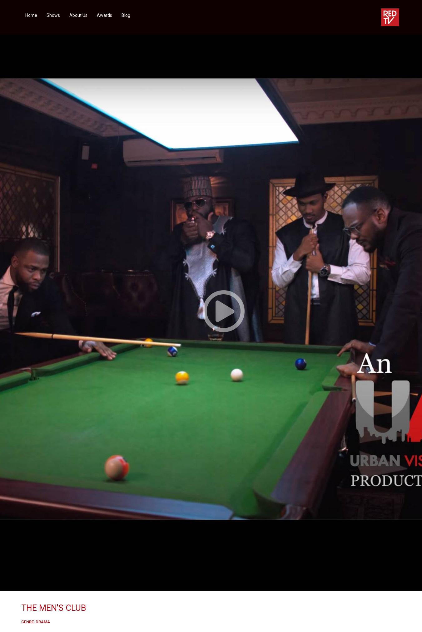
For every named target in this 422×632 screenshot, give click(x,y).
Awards (104, 15)
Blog (126, 15)
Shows (53, 15)
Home (31, 15)
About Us (78, 15)
